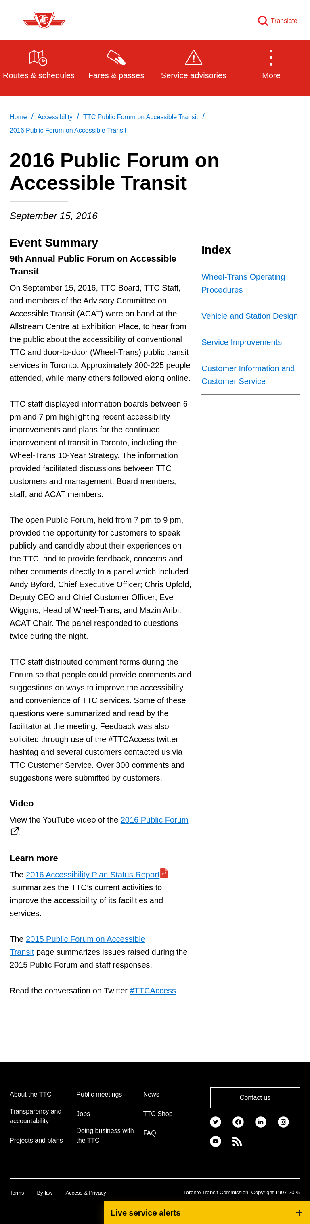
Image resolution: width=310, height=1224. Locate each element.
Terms (17, 1193)
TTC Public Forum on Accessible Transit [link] (140, 117)
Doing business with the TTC (105, 1135)
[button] (271, 63)
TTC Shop (158, 1113)
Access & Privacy (85, 1193)
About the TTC (31, 1094)
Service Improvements (241, 342)
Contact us (255, 1097)
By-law (44, 1193)
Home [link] (18, 117)
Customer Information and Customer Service (248, 375)
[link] (215, 1121)
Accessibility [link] (55, 117)
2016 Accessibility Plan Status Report (92, 874)
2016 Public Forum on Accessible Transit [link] (68, 130)
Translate (284, 20)
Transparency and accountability (35, 1116)
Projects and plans (36, 1140)
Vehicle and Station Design (249, 316)
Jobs (83, 1113)
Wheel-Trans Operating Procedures (243, 283)
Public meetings (99, 1094)
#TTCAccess (153, 990)
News (151, 1094)
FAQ (149, 1133)
